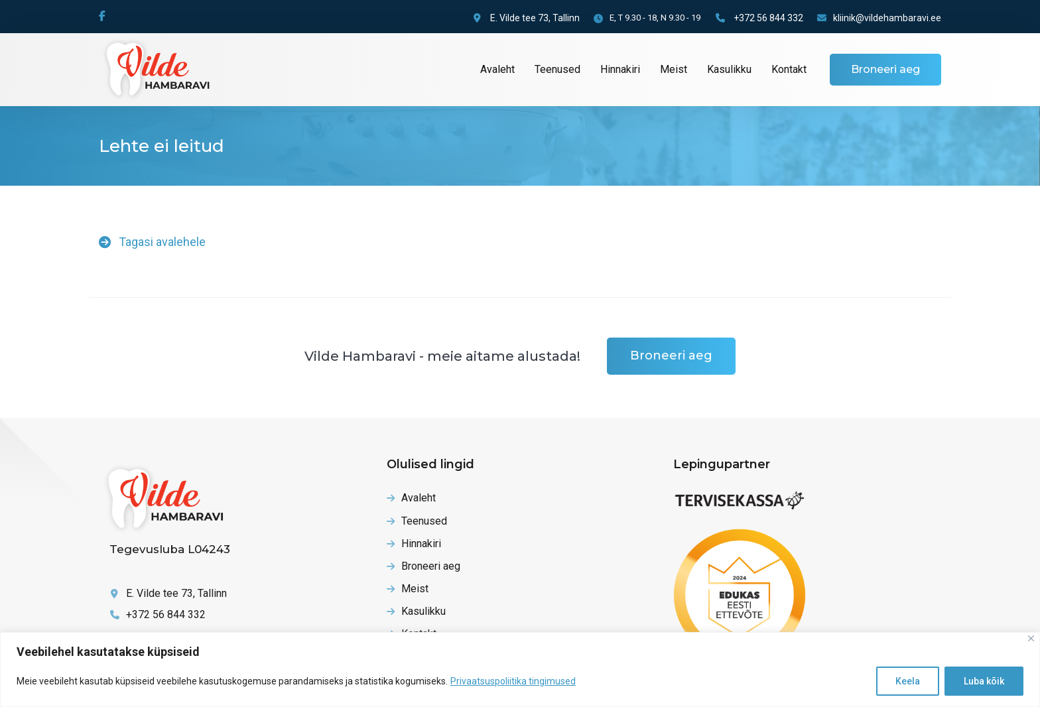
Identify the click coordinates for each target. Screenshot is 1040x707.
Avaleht (497, 69)
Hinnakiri (620, 69)
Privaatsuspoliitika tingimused (513, 681)
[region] (520, 669)
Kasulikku (729, 69)
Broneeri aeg (885, 69)
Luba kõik (984, 681)
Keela (907, 681)
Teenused (557, 69)
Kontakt (789, 69)
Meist (673, 69)
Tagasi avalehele (152, 242)
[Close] (1031, 638)
